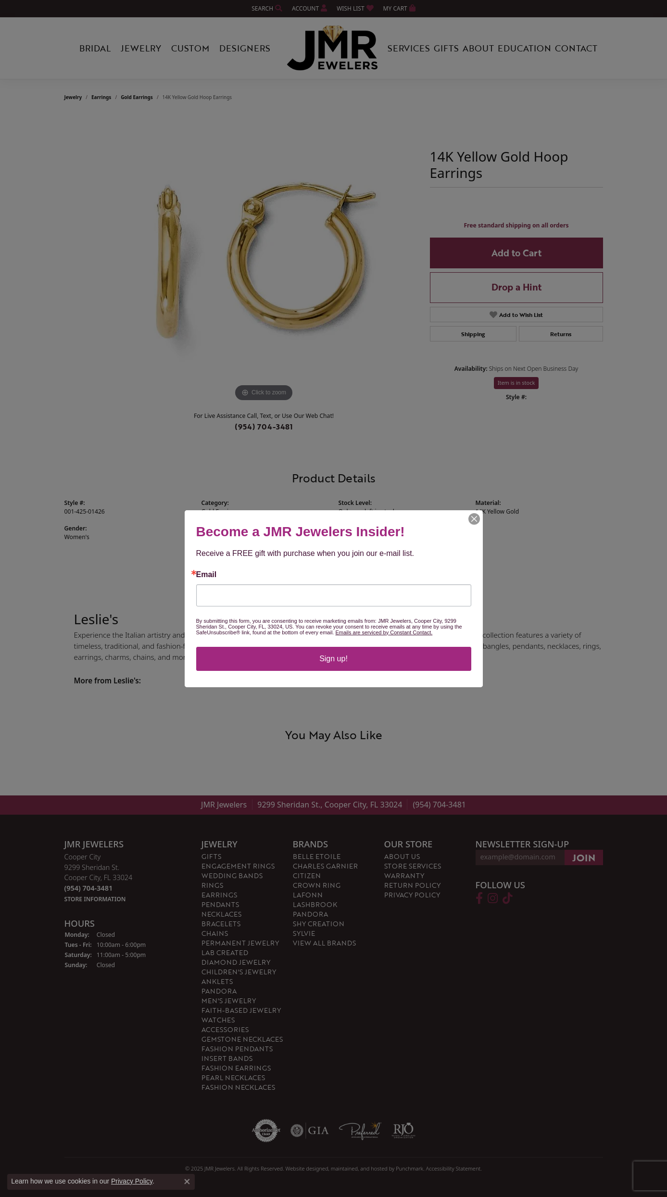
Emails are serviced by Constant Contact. (383, 632)
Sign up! (333, 659)
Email (206, 575)
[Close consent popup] (187, 1181)
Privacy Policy (131, 1181)
